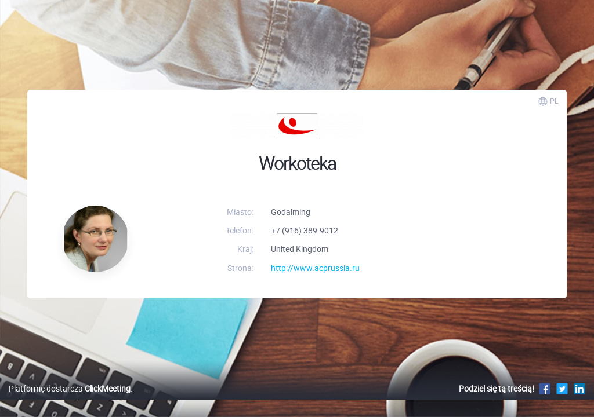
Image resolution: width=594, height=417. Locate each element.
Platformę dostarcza (70, 400)
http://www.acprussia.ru (315, 267)
